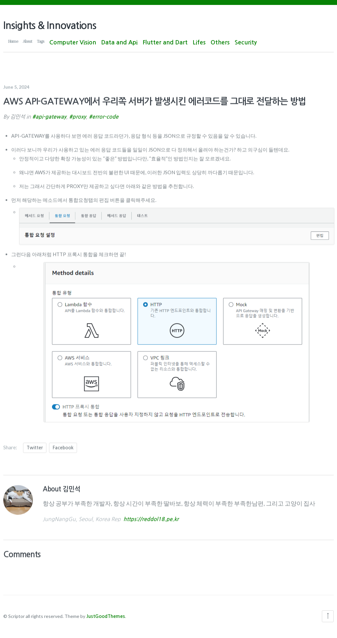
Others (220, 42)
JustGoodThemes (105, 616)
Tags (40, 41)
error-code (105, 115)
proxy (79, 115)
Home (13, 41)
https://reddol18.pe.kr (151, 517)
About (27, 41)
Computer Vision (72, 42)
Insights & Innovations (49, 25)
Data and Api (119, 42)
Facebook (63, 446)
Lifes (199, 42)
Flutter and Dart (165, 42)
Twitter (35, 446)
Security (246, 42)
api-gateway (51, 115)
